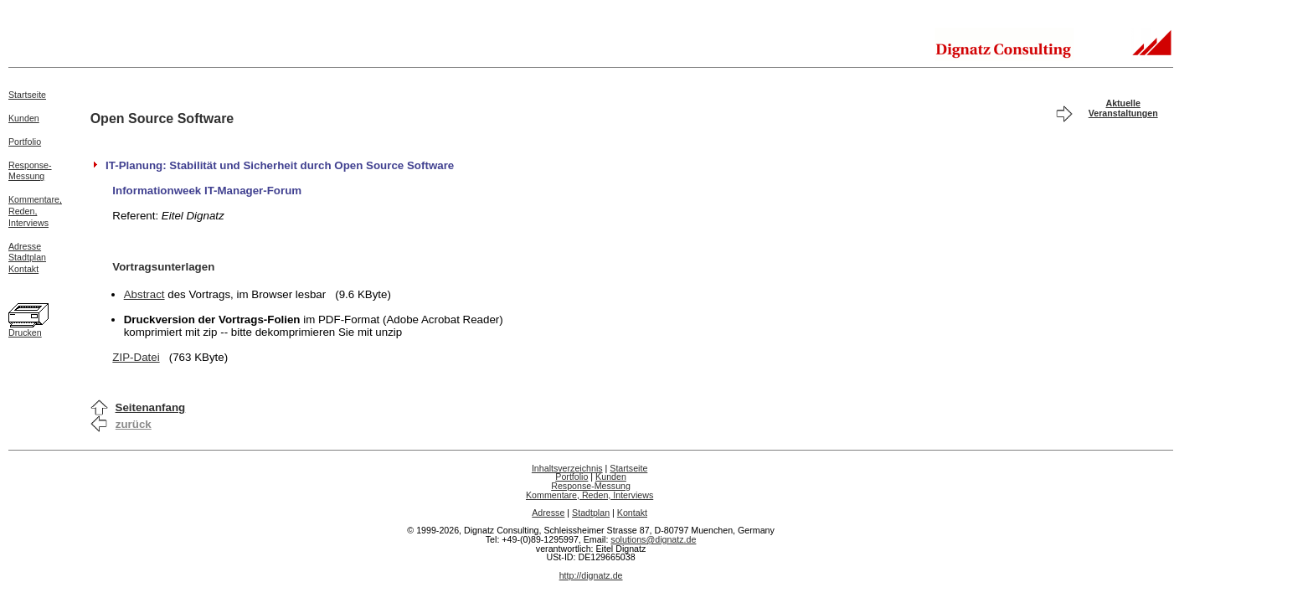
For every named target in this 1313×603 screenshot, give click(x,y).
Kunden (23, 118)
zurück (134, 424)
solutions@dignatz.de (653, 539)
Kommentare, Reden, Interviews (589, 495)
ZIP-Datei (135, 357)
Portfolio (24, 142)
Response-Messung (30, 171)
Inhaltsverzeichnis (567, 468)
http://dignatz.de (591, 575)
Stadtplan (27, 257)
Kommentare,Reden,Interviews (35, 211)
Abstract (144, 294)
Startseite (27, 95)
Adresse (24, 246)
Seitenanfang (151, 407)
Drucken (25, 332)
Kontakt (23, 269)
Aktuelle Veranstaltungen (1123, 108)
